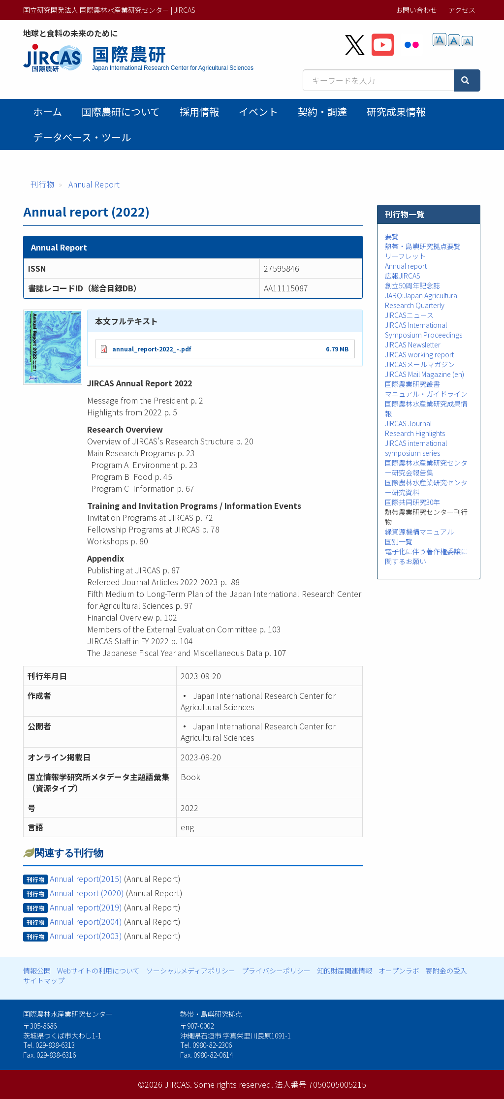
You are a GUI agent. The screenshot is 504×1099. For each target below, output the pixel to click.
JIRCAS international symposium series (416, 448)
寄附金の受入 (446, 970)
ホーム (47, 111)
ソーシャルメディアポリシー (190, 970)
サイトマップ (43, 980)
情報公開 (37, 970)
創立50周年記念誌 (412, 285)
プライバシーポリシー (276, 970)
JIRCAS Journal (408, 423)
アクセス (461, 10)
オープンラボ (398, 970)
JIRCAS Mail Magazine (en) (424, 374)
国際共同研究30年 (412, 502)
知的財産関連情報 (344, 970)
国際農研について (121, 111)
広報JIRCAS (402, 276)
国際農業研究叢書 (412, 384)
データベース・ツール (82, 137)
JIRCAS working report (419, 354)
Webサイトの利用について (98, 970)
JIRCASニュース (409, 315)
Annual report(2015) (86, 878)
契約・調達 (322, 111)
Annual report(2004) (86, 921)
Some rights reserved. (233, 1084)
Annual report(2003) (86, 936)
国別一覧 (398, 541)
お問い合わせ (416, 10)
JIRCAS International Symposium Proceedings (423, 330)
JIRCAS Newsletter (413, 344)
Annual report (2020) (87, 893)
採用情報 (199, 111)
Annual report (406, 266)
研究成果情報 (396, 111)
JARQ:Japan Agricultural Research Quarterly (422, 300)
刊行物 (42, 184)
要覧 (392, 236)
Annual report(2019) (86, 907)
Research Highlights (415, 433)
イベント (258, 111)
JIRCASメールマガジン (420, 364)
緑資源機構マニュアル (419, 531)
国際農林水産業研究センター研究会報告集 (426, 467)
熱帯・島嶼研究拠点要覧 (423, 246)
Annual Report (94, 184)
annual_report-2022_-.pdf (151, 349)
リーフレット (405, 256)
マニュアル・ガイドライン (426, 394)
